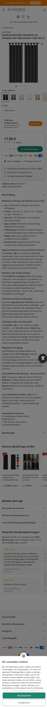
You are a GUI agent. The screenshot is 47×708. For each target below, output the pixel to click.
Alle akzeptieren (24, 695)
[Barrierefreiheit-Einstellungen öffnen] (43, 358)
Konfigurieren (24, 702)
